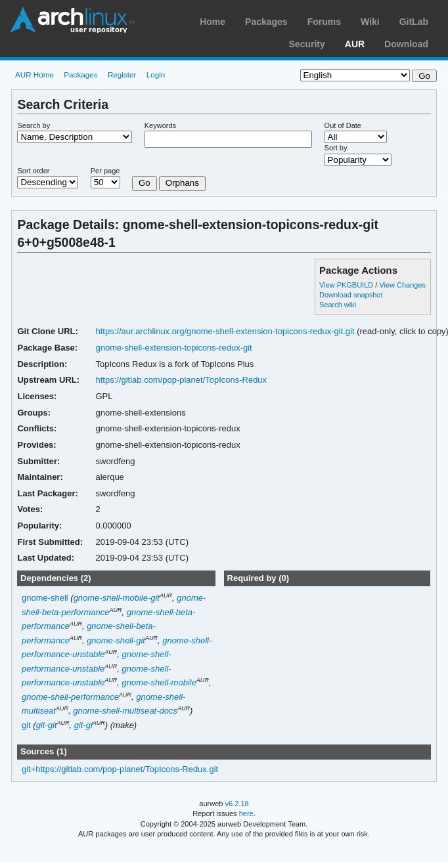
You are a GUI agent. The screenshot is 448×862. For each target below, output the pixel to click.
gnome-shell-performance (70, 697)
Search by (33, 125)
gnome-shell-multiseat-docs (125, 711)
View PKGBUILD (347, 285)
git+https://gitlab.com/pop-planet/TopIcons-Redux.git (120, 769)
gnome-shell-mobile (159, 682)
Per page (105, 171)
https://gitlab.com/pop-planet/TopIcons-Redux (181, 380)
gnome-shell (45, 598)
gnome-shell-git (116, 640)
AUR (355, 44)
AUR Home (34, 74)
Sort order (33, 171)
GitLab (413, 21)
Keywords (160, 125)
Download (406, 44)
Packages (266, 21)
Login (156, 74)
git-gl (83, 725)
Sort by (336, 148)
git (26, 725)
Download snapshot (350, 295)
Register (122, 74)
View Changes (402, 285)
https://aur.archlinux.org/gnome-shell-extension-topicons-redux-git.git (225, 331)
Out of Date (343, 125)
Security (307, 44)
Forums (324, 21)
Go (144, 183)
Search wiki (337, 305)
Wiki (370, 21)
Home (212, 21)
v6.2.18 (237, 804)
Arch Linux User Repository (72, 20)
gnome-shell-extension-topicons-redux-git (174, 348)
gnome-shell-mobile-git (117, 598)
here (246, 813)
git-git (46, 725)
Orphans (182, 183)
